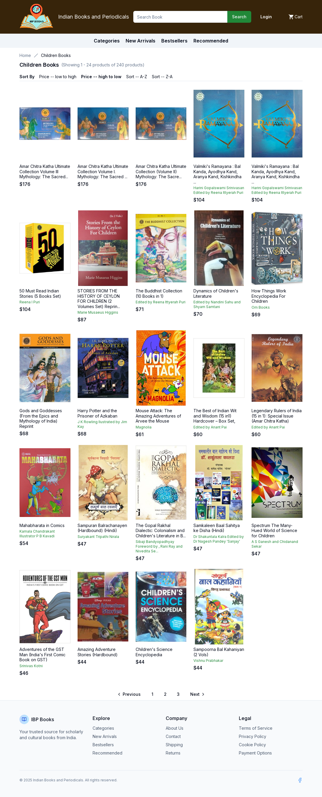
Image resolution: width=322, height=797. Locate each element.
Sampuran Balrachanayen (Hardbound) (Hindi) (102, 528)
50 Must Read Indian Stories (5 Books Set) (40, 293)
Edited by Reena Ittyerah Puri (160, 302)
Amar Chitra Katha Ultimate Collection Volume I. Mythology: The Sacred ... (103, 171)
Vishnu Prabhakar (208, 660)
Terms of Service (255, 728)
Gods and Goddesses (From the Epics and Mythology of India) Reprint (40, 418)
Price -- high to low (101, 76)
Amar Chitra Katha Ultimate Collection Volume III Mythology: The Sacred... (44, 171)
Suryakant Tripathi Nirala (98, 536)
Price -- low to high (57, 76)
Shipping (174, 744)
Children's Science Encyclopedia (154, 652)
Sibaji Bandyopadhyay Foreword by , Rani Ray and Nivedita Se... (159, 546)
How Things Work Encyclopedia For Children (269, 296)
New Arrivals (105, 736)
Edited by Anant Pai (210, 427)
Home (25, 55)
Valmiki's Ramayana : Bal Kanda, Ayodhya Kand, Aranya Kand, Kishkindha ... (217, 174)
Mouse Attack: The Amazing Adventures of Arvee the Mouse (158, 415)
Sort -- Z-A (162, 76)
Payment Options (255, 752)
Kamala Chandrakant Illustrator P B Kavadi (37, 533)
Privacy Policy (252, 736)
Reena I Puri (29, 302)
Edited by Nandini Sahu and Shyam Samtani (217, 304)
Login (266, 16)
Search (239, 16)
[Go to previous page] (129, 694)
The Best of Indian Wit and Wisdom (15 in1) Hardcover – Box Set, (214, 415)
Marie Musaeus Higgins (98, 312)
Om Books (261, 307)
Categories (107, 41)
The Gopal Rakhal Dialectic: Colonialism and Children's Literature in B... (161, 530)
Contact (173, 736)
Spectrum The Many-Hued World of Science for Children (274, 530)
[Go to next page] (196, 694)
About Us (174, 728)
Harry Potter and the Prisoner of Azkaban (97, 413)
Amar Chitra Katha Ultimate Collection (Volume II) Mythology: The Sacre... (161, 171)
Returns (173, 752)
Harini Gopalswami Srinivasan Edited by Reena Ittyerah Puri (218, 190)
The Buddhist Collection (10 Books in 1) (159, 293)
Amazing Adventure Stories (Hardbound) (98, 652)
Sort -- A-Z (136, 76)
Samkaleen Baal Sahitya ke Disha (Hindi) (216, 528)
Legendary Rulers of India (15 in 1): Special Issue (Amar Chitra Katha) (277, 415)
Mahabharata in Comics (42, 525)
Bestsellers (103, 744)
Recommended (107, 752)
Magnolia (144, 427)
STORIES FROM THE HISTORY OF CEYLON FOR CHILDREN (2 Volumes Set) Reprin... (99, 298)
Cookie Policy (252, 744)
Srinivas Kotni (31, 666)
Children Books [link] (56, 55)
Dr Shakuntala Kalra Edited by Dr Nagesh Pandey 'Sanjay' (218, 539)
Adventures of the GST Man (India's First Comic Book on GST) (42, 654)
